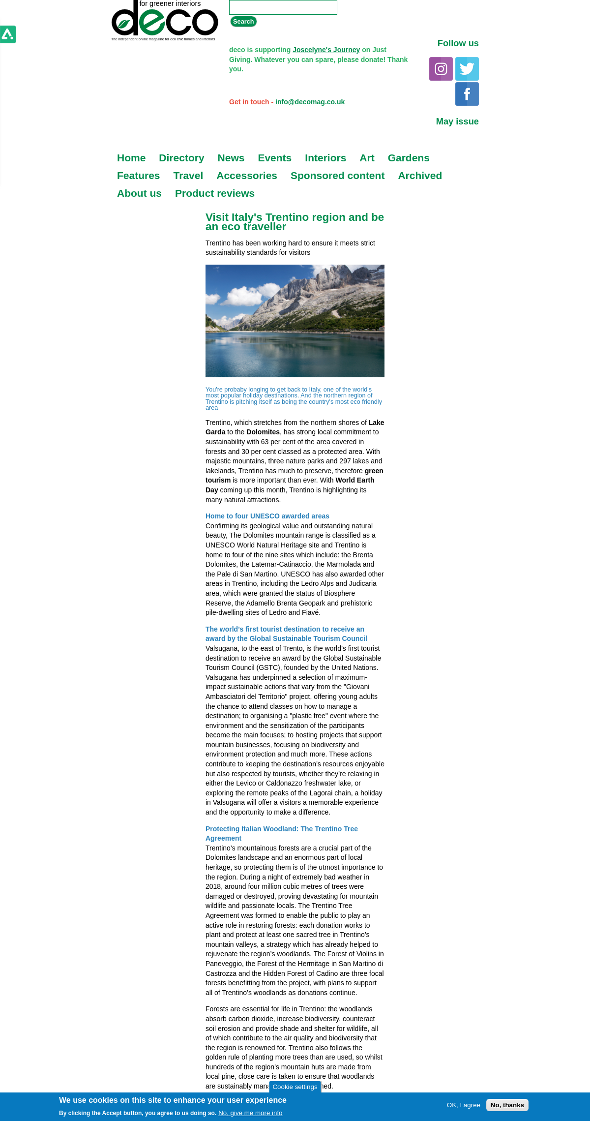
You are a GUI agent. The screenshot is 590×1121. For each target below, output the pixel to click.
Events (275, 157)
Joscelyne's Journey (326, 50)
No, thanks (507, 1105)
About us (139, 193)
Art (366, 157)
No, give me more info (250, 1113)
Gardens (409, 157)
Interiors (325, 157)
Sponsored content (337, 175)
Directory (181, 157)
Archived (420, 175)
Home (131, 157)
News (231, 157)
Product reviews (215, 193)
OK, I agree (463, 1105)
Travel (189, 175)
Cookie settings (294, 1087)
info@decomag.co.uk (310, 102)
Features (138, 175)
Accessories (246, 175)
